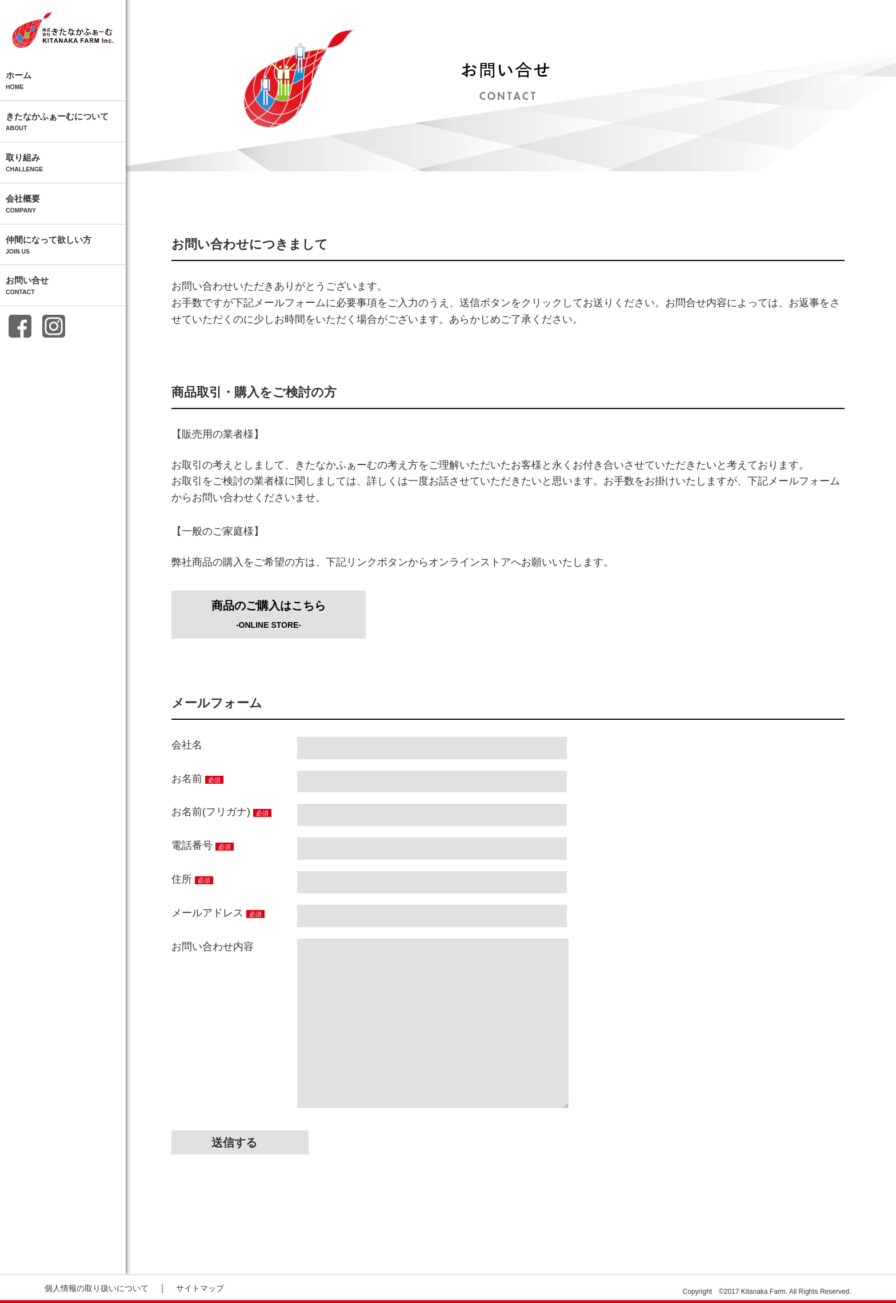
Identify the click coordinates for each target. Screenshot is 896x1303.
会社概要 (63, 204)
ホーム (63, 81)
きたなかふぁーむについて (63, 122)
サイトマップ (200, 1288)
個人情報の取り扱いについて (97, 1288)
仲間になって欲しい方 (63, 245)
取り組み (63, 163)
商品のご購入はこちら (268, 614)
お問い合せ (63, 286)
